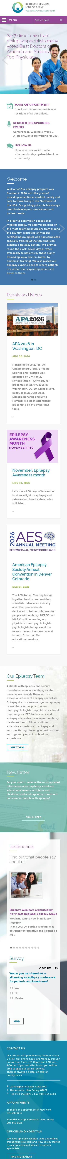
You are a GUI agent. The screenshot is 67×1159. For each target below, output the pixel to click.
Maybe (16, 998)
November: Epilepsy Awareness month (30, 472)
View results (48, 968)
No (14, 993)
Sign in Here (33, 817)
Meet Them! (17, 747)
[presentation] (33, 1007)
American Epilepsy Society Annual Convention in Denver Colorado (32, 571)
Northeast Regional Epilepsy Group (33, 7)
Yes (14, 988)
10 (38, 948)
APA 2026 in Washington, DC (27, 346)
